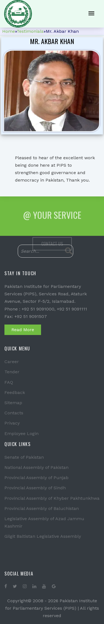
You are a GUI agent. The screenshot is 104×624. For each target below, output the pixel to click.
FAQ (8, 382)
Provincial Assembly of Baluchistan (41, 508)
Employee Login (21, 433)
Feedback (14, 392)
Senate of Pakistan (24, 457)
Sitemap (13, 402)
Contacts (13, 412)
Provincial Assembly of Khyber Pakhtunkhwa (52, 498)
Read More (22, 329)
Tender (11, 371)
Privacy (12, 423)
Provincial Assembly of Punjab (36, 477)
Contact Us (52, 247)
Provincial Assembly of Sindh (35, 487)
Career (11, 361)
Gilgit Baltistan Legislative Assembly (42, 536)
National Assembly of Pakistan (36, 467)
